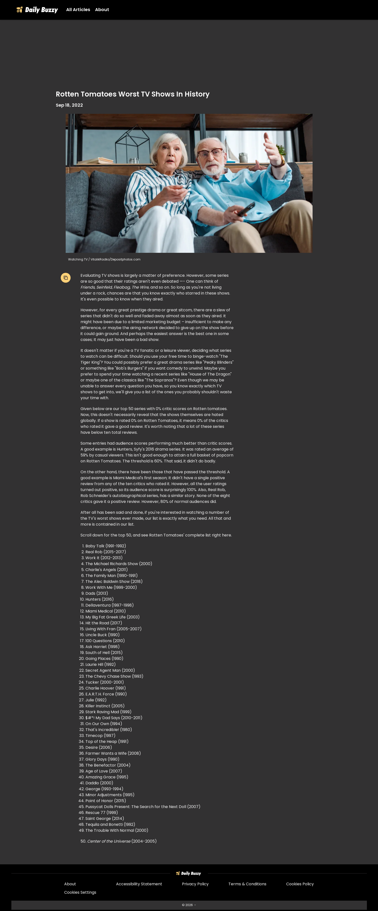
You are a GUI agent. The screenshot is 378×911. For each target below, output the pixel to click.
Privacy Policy (195, 884)
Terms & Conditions (247, 884)
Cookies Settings (80, 893)
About (70, 884)
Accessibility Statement (139, 884)
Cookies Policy (300, 884)
